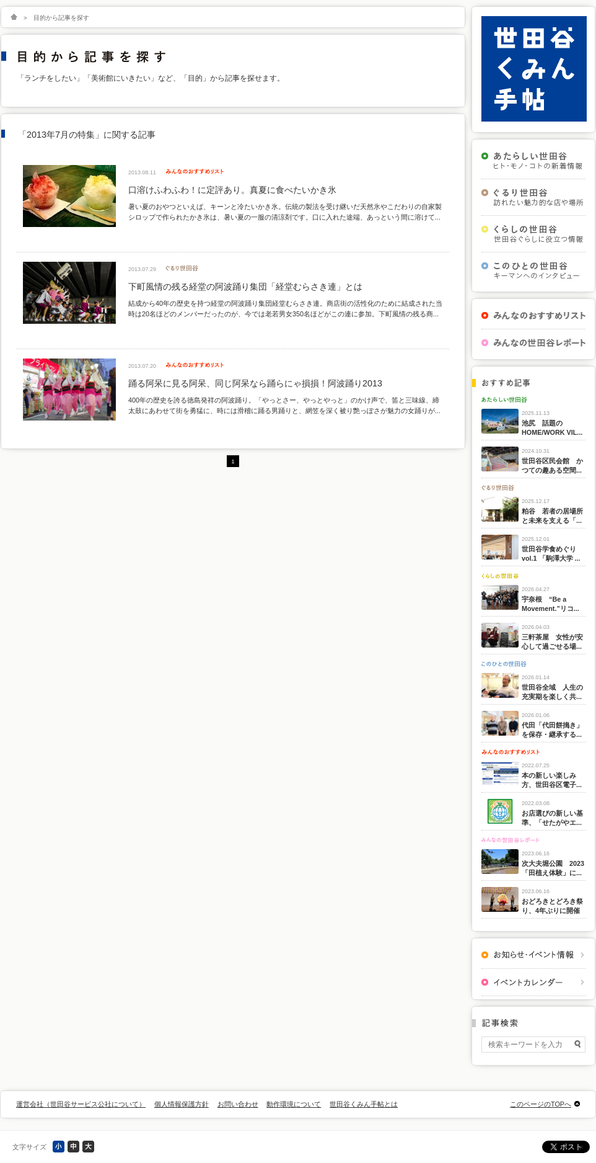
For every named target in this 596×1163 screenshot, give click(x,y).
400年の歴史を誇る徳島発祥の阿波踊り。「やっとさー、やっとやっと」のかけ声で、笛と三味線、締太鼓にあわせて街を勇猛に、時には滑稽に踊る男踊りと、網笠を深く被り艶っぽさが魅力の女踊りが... (284, 405)
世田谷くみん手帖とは (364, 1104)
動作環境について (293, 1104)
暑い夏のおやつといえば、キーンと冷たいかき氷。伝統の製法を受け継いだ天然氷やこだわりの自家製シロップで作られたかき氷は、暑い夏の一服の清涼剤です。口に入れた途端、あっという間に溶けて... (285, 211)
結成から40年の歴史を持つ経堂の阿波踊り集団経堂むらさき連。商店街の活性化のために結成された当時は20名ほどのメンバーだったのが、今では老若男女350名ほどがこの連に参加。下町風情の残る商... (285, 308)
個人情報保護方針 (181, 1104)
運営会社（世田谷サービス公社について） (81, 1104)
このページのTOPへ (540, 1104)
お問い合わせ (237, 1104)
